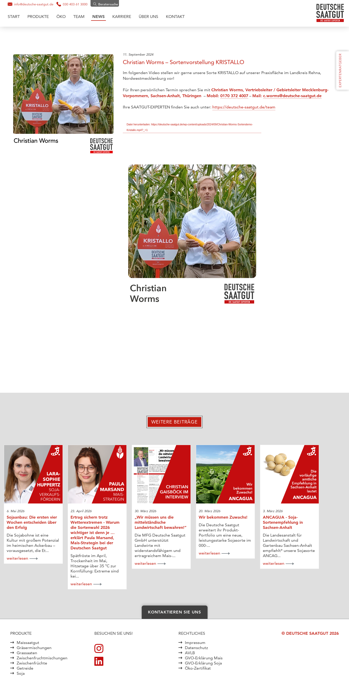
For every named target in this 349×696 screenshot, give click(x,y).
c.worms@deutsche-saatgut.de (292, 95)
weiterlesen (17, 558)
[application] (192, 239)
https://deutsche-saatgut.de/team (243, 107)
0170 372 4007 (234, 95)
